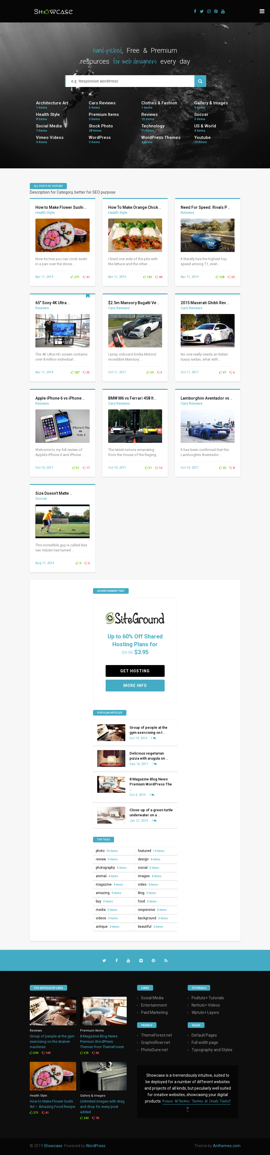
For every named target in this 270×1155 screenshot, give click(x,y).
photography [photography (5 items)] (111, 868)
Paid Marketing (154, 1012)
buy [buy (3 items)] (104, 901)
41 (86, 277)
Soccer (201, 114)
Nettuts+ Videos (206, 1005)
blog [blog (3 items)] (147, 893)
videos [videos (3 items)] (107, 918)
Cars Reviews (102, 103)
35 (86, 372)
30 (231, 277)
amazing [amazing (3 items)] (108, 893)
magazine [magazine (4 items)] (109, 884)
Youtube (202, 137)
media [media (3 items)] (106, 910)
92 (95, 1053)
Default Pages (204, 1035)
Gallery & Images (211, 103)
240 (84, 1118)
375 (84, 1053)
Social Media (49, 126)
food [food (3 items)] (147, 901)
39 (150, 372)
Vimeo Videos (49, 137)
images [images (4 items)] (150, 876)
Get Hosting (135, 671)
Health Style (48, 114)
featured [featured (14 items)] (151, 851)
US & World (205, 126)
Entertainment (154, 1005)
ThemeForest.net (156, 1035)
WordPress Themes (160, 137)
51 (75, 468)
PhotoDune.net (154, 1050)
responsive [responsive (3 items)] (152, 910)
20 (222, 468)
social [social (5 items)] (148, 868)
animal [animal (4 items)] (107, 876)
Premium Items (104, 114)
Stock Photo (101, 126)
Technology (152, 126)
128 (220, 277)
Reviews (149, 114)
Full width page (205, 1042)
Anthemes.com (226, 1145)
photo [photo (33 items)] (107, 851)
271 (75, 277)
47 (222, 372)
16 (158, 468)
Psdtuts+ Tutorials (208, 998)
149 (46, 1053)
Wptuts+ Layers (205, 1012)
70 (95, 1118)
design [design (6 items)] (149, 859)
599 (34, 1053)
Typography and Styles (212, 1050)
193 (147, 277)
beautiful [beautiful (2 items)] (150, 927)
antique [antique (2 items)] (107, 927)
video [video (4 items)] (148, 884)
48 (158, 277)
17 (86, 468)
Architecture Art (52, 103)
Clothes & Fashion (159, 103)
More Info (135, 685)
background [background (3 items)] (153, 918)
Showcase (53, 1145)
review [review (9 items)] (107, 859)
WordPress (100, 137)
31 (148, 468)
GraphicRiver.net (155, 1042)
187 (75, 372)
